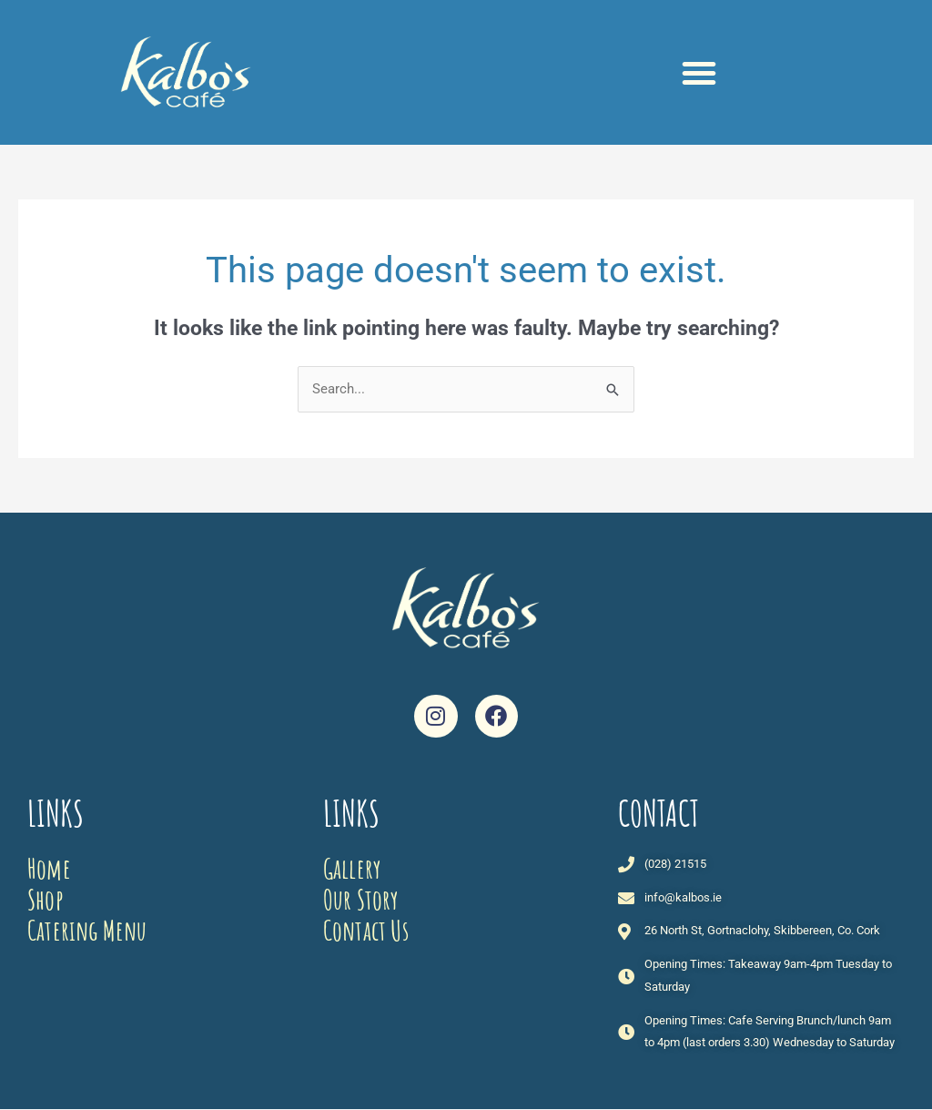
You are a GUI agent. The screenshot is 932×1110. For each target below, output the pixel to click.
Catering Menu (87, 930)
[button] (699, 73)
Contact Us (366, 930)
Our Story (361, 899)
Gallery (351, 868)
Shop (45, 899)
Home (49, 868)
